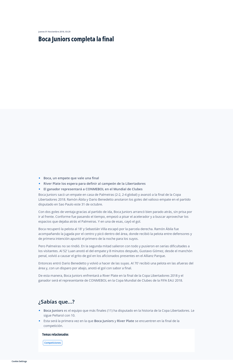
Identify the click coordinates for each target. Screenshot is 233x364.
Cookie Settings (19, 361)
